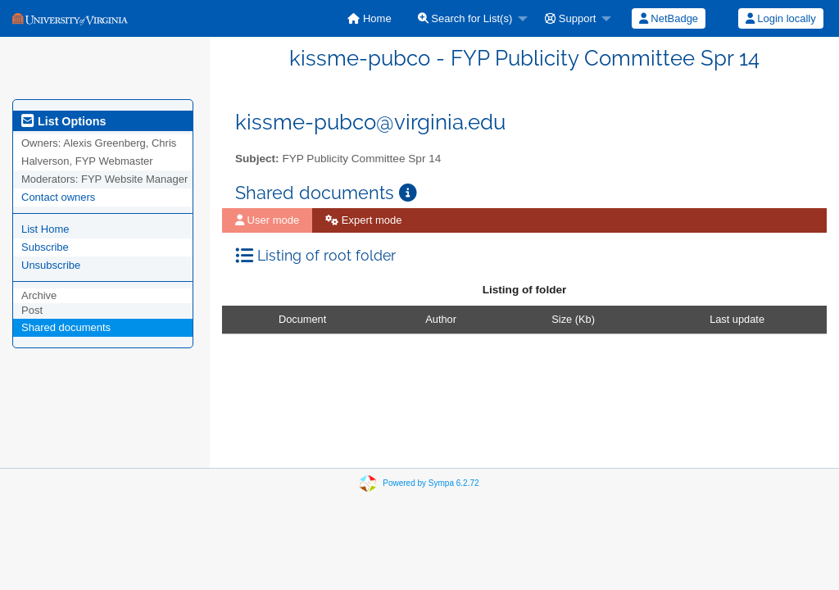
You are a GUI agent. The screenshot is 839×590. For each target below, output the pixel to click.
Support (570, 18)
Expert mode (363, 220)
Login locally (781, 18)
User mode (267, 220)
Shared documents (66, 327)
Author (440, 319)
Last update (737, 319)
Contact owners (58, 197)
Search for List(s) (465, 18)
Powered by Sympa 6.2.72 (430, 483)
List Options (63, 121)
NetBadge (668, 18)
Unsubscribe (50, 265)
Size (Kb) (573, 319)
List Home (45, 229)
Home (369, 18)
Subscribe (45, 247)
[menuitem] (369, 18)
